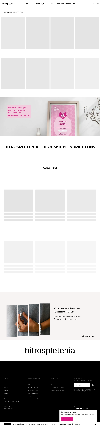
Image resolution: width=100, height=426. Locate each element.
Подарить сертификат (66, 4)
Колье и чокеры (8, 384)
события (51, 4)
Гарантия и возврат (33, 393)
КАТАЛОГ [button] (28, 4)
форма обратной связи (57, 390)
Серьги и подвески (9, 382)
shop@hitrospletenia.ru (57, 387)
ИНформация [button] (39, 4)
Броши (6, 393)
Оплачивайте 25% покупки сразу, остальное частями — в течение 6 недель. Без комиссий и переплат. (47, 424)
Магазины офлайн (33, 387)
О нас (29, 382)
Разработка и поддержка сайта (83, 407)
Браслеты (6, 387)
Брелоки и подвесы (9, 398)
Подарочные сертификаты (11, 401)
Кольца (6, 390)
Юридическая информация (36, 396)
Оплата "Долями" (33, 398)
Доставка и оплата (33, 390)
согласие (76, 391)
